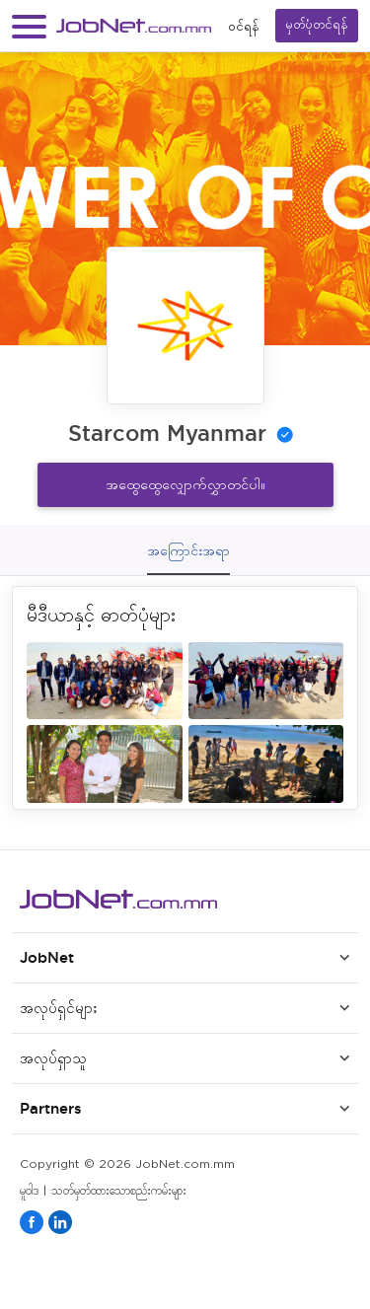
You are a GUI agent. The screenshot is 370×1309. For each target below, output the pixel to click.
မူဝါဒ (29, 1191)
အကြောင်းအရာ (188, 550)
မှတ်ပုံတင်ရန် (316, 25)
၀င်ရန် (243, 26)
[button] (29, 26)
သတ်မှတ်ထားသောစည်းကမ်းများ (118, 1191)
